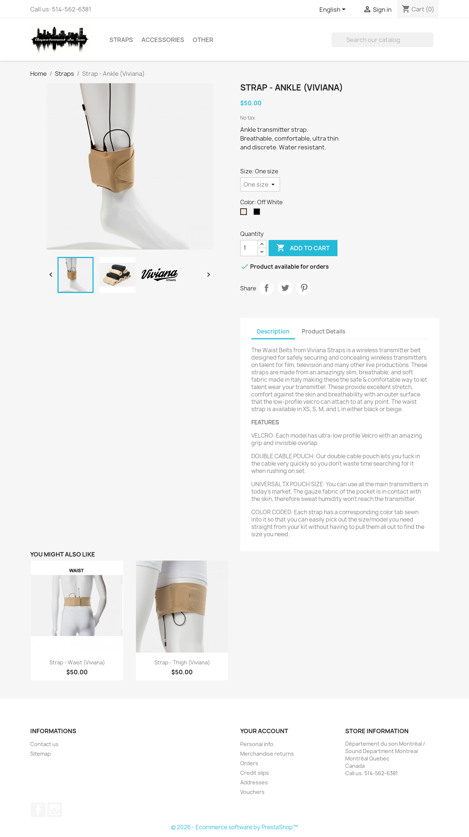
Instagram (54, 809)
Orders (249, 763)
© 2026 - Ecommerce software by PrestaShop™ (234, 827)
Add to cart (303, 248)
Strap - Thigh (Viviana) (182, 662)
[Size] (260, 184)
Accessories (162, 40)
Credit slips (254, 772)
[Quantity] (249, 248)
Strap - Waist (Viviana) (77, 662)
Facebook (38, 809)
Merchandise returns (267, 753)
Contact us (44, 744)
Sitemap (40, 753)
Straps (121, 40)
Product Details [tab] (323, 331)
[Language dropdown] (333, 10)
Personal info (256, 744)
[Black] (258, 213)
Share (266, 287)
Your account (264, 731)
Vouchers (252, 791)
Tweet (285, 287)
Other (203, 40)
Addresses (254, 782)
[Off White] (245, 213)
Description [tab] (273, 331)
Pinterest (304, 287)
